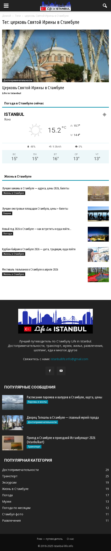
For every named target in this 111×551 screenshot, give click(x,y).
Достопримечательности (17, 80)
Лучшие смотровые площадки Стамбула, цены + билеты (35, 208)
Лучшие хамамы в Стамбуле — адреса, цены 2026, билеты (35, 188)
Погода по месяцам (16, 508)
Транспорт (34, 446)
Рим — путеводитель (50, 539)
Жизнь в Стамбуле (13, 192)
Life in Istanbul (11, 93)
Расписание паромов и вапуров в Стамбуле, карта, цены (64, 397)
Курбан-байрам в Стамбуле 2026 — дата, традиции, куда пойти (38, 249)
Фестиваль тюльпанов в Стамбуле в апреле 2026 (30, 269)
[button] (105, 5)
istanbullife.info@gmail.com (69, 359)
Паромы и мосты (37, 401)
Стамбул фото (12, 514)
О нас (70, 539)
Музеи (6, 501)
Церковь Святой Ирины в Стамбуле (33, 87)
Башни (7, 213)
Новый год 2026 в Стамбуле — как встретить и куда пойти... (36, 229)
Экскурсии (9, 482)
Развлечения (11, 520)
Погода (7, 233)
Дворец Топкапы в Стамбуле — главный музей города (63, 417)
